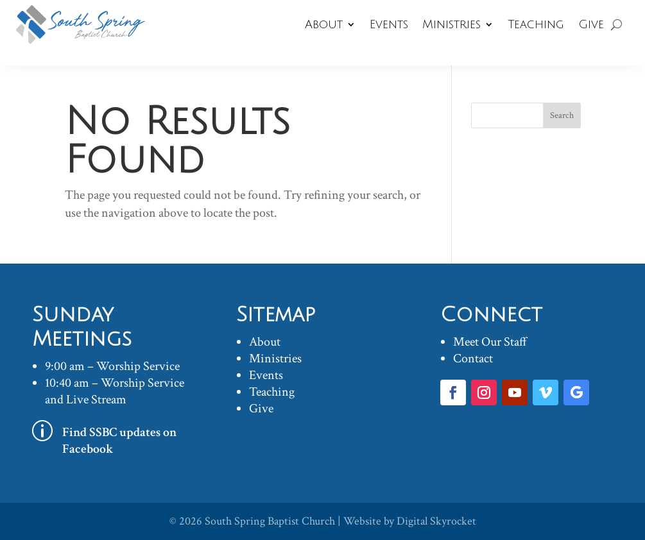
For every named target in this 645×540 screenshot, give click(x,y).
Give (591, 24)
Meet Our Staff (490, 341)
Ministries (451, 24)
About (324, 24)
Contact (473, 358)
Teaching (536, 24)
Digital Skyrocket (436, 521)
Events (389, 24)
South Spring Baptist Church (270, 521)
